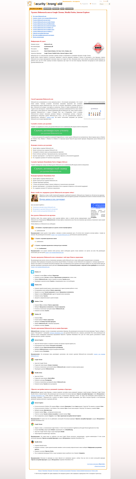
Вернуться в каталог (99, 466)
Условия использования (65, 470)
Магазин (50, 470)
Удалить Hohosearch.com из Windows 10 (43, 27)
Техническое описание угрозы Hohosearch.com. (44, 207)
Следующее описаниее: (96, 464)
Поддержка (55, 470)
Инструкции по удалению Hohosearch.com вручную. (45, 209)
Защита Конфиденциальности (84, 470)
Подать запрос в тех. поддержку (52, 199)
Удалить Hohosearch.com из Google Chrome (44, 22)
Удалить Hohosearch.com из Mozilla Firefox (44, 23)
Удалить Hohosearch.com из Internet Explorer (44, 25)
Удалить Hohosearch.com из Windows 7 (43, 31)
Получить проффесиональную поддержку (43, 35)
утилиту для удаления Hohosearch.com (60, 234)
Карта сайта (95, 470)
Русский (105, 1)
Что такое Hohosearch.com (39, 16)
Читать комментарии (38, 37)
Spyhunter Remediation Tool (56, 333)
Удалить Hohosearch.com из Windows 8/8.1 (43, 29)
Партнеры (56, 8)
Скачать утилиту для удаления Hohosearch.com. (44, 211)
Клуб (62, 8)
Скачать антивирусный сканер (50, 170)
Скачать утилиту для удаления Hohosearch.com (45, 18)
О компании (69, 8)
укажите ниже (50, 117)
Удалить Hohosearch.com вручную (41, 20)
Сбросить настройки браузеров (41, 33)
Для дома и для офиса (36, 8)
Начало (40, 470)
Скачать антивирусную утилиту (51, 132)
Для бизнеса (47, 8)
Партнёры (44, 470)
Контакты (73, 470)
